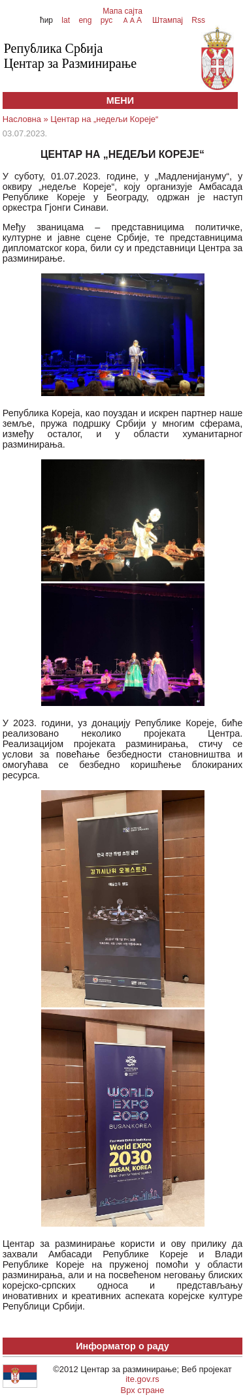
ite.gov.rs (142, 1379)
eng (84, 20)
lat (65, 20)
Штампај (167, 20)
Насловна (22, 119)
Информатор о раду (122, 1346)
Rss (197, 20)
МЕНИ (120, 100)
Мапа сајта (122, 11)
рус (106, 20)
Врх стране (143, 1390)
